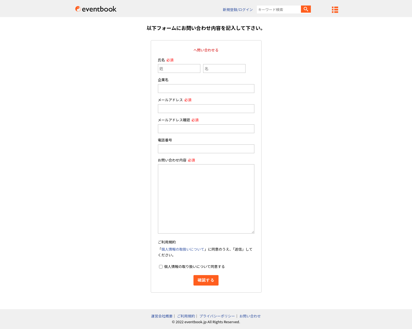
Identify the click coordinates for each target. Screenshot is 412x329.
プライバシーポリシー (217, 316)
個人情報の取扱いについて (182, 249)
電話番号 (165, 139)
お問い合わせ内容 (172, 160)
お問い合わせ (250, 316)
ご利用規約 (186, 316)
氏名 (161, 59)
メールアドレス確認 (174, 119)
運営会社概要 (162, 316)
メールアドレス (170, 99)
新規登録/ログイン (238, 9)
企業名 (163, 79)
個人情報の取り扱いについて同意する (194, 266)
